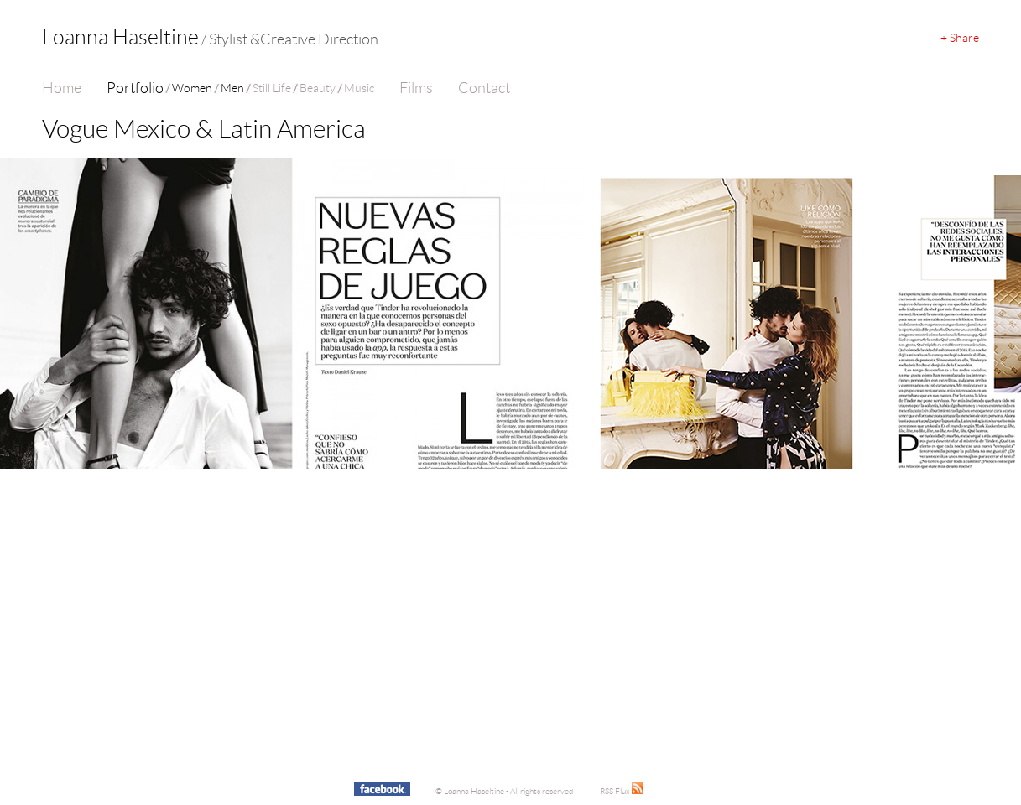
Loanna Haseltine (210, 37)
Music (359, 88)
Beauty (318, 88)
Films (416, 88)
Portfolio (135, 88)
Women (192, 88)
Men (232, 88)
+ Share (959, 37)
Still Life (272, 88)
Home (61, 88)
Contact (484, 88)
